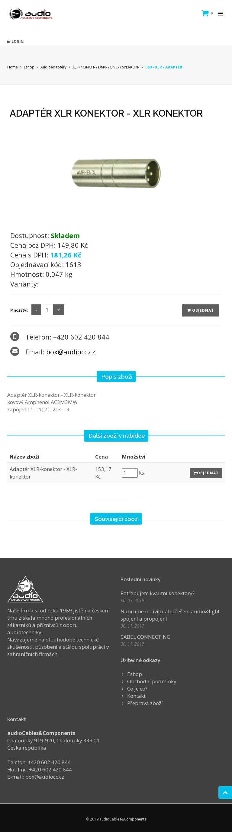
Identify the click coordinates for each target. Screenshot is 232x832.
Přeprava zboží (145, 703)
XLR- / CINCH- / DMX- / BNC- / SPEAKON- (105, 67)
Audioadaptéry (53, 67)
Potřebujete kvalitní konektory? (158, 593)
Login (15, 41)
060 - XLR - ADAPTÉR (163, 67)
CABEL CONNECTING (145, 636)
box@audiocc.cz (70, 351)
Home (12, 67)
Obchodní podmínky (151, 681)
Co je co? (137, 688)
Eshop (29, 67)
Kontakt (136, 695)
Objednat (200, 310)
